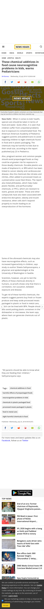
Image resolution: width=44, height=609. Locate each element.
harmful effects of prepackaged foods (17, 393)
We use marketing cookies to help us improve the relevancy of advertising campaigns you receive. (23, 600)
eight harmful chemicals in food (15, 416)
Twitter (25, 440)
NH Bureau (5, 76)
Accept (5, 605)
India (11, 53)
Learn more (12, 596)
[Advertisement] (22, 21)
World (20, 53)
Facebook (6, 440)
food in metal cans (10, 412)
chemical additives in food (20, 388)
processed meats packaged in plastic (17, 407)
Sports (29, 53)
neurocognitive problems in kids (15, 397)
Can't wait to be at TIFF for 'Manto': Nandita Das (2, 306)
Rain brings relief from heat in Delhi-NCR (42, 306)
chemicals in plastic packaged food (16, 402)
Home (4, 53)
